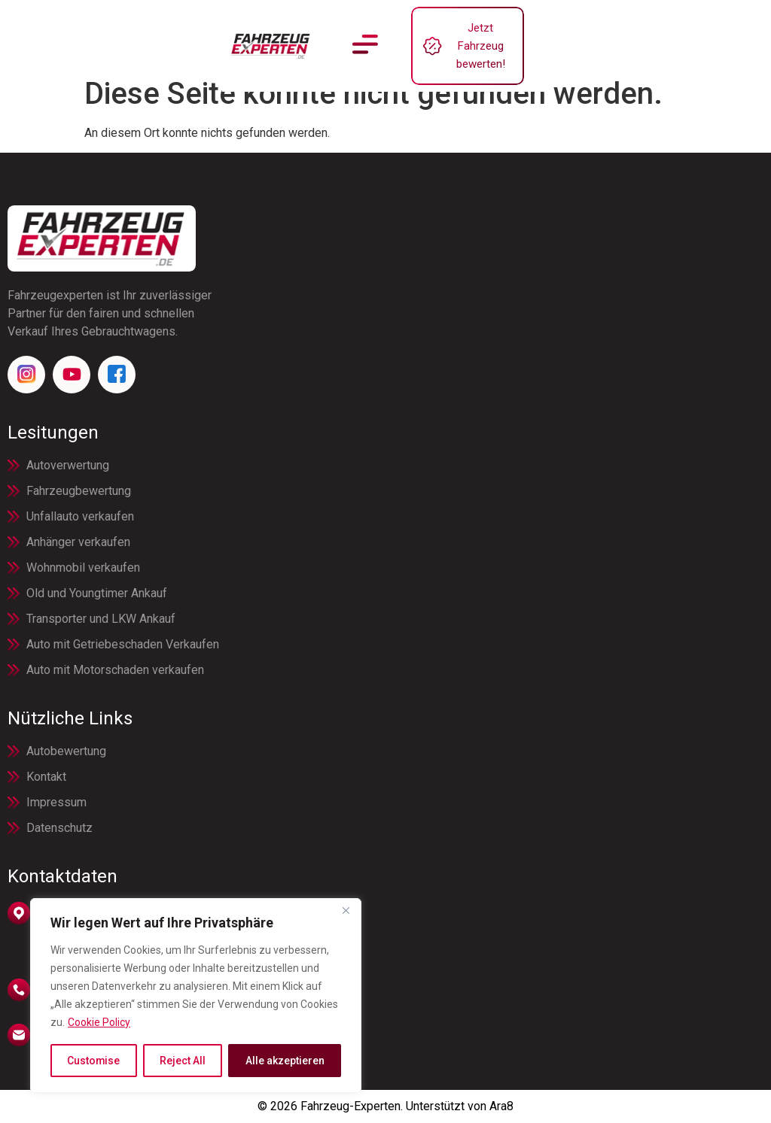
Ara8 (501, 1106)
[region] (195, 996)
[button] (366, 35)
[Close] (346, 912)
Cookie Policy (99, 1023)
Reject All (183, 1061)
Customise (93, 1061)
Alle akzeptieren (285, 1061)
